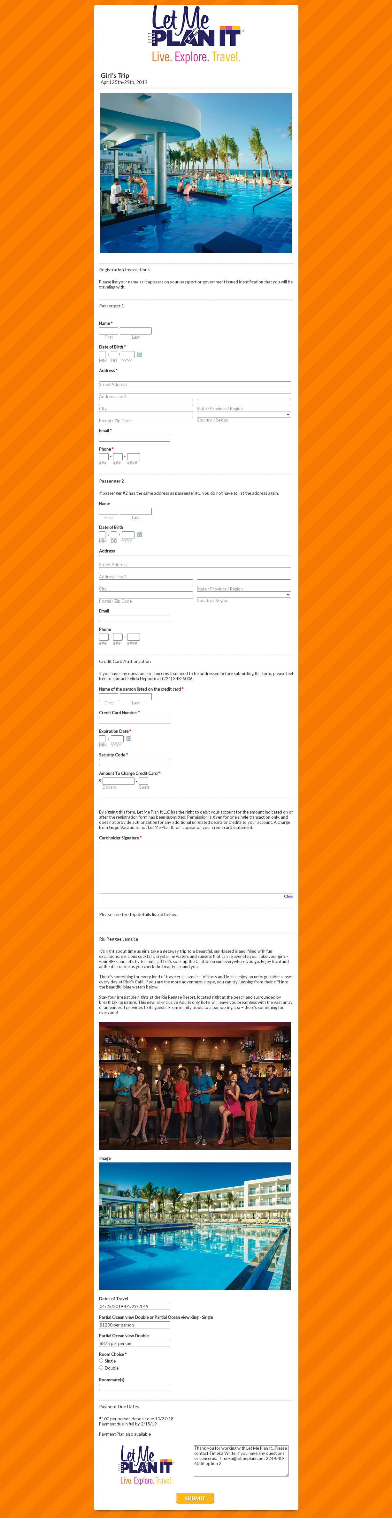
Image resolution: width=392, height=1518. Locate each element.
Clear (288, 896)
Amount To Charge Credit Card (129, 773)
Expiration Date (115, 731)
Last (136, 337)
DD (114, 360)
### (103, 462)
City (103, 408)
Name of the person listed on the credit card (141, 689)
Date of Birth (112, 346)
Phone (106, 449)
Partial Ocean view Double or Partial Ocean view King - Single (156, 1317)
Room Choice (113, 1354)
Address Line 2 (113, 396)
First (108, 337)
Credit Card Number (119, 712)
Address (108, 370)
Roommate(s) (111, 1379)
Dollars (109, 787)
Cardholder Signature (120, 837)
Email (105, 430)
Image (105, 1158)
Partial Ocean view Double (124, 1335)
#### (132, 462)
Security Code (113, 754)
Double (112, 1368)
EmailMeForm (196, 34)
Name (105, 323)
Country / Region (212, 420)
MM (103, 360)
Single (110, 1361)
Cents (144, 787)
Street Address (113, 384)
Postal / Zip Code (115, 420)
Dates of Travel (113, 1298)
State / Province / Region (220, 408)
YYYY (127, 360)
